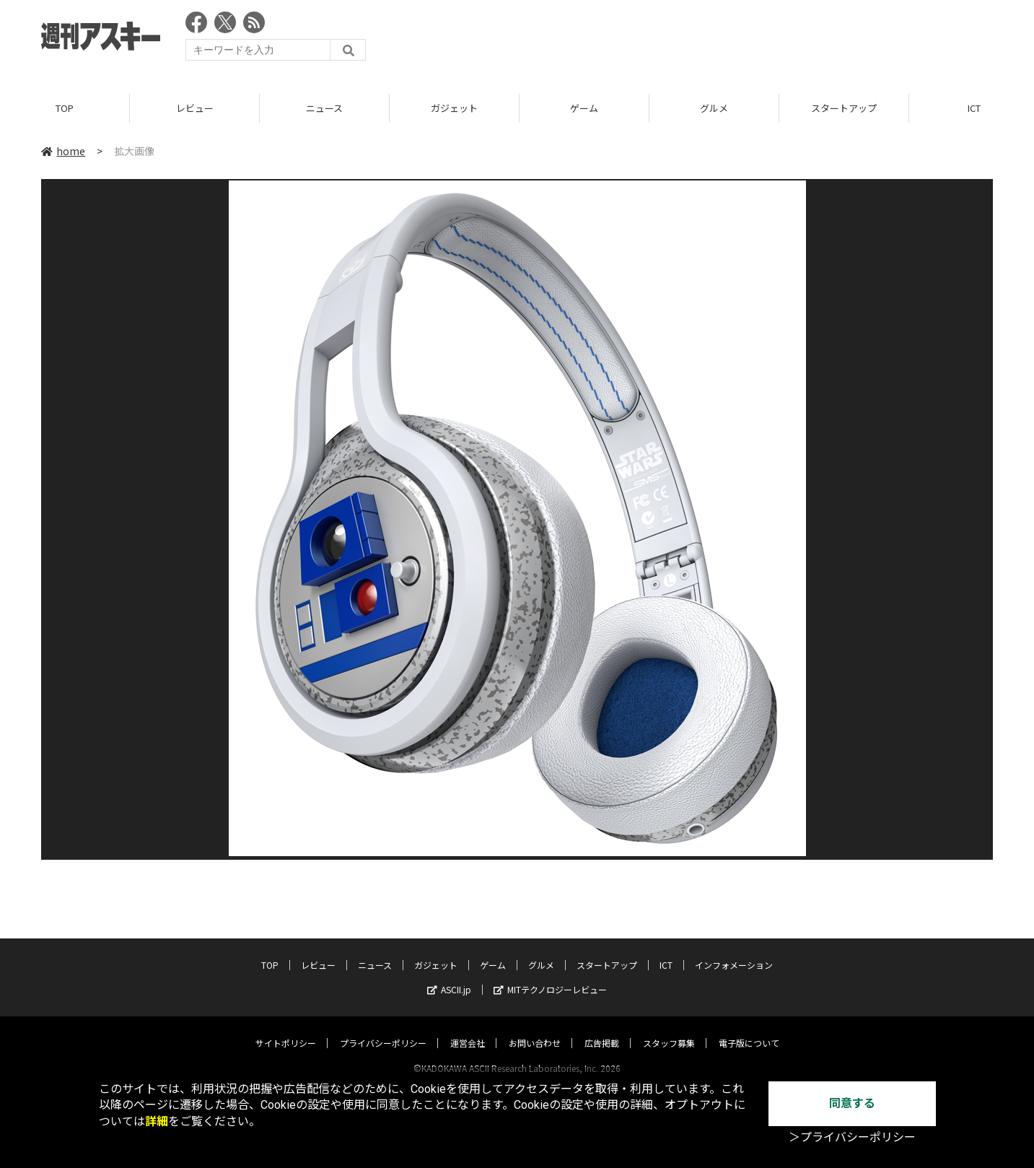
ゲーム (584, 108)
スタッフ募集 (669, 1029)
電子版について (749, 1029)
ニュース (324, 108)
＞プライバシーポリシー (852, 1137)
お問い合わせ (535, 1029)
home (63, 151)
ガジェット (454, 108)
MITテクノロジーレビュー (550, 975)
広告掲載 (601, 1029)
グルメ (714, 108)
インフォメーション (734, 951)
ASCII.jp (449, 975)
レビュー (195, 108)
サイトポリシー (285, 1029)
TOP (65, 108)
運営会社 (467, 1029)
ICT (666, 951)
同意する (852, 1103)
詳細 (156, 1121)
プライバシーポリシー (383, 1029)
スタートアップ (844, 108)
